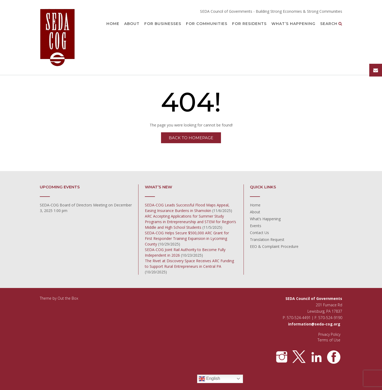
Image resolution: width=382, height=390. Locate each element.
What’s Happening (293, 24)
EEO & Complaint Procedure (274, 246)
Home (112, 24)
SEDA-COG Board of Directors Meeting (73, 204)
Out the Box (68, 298)
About (132, 24)
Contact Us (259, 232)
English (209, 379)
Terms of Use (329, 339)
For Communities (206, 24)
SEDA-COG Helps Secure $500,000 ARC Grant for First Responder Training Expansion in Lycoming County (187, 238)
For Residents (249, 24)
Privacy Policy (329, 334)
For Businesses (162, 24)
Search (331, 24)
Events (255, 225)
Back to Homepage (191, 137)
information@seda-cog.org (314, 324)
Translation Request (267, 239)
